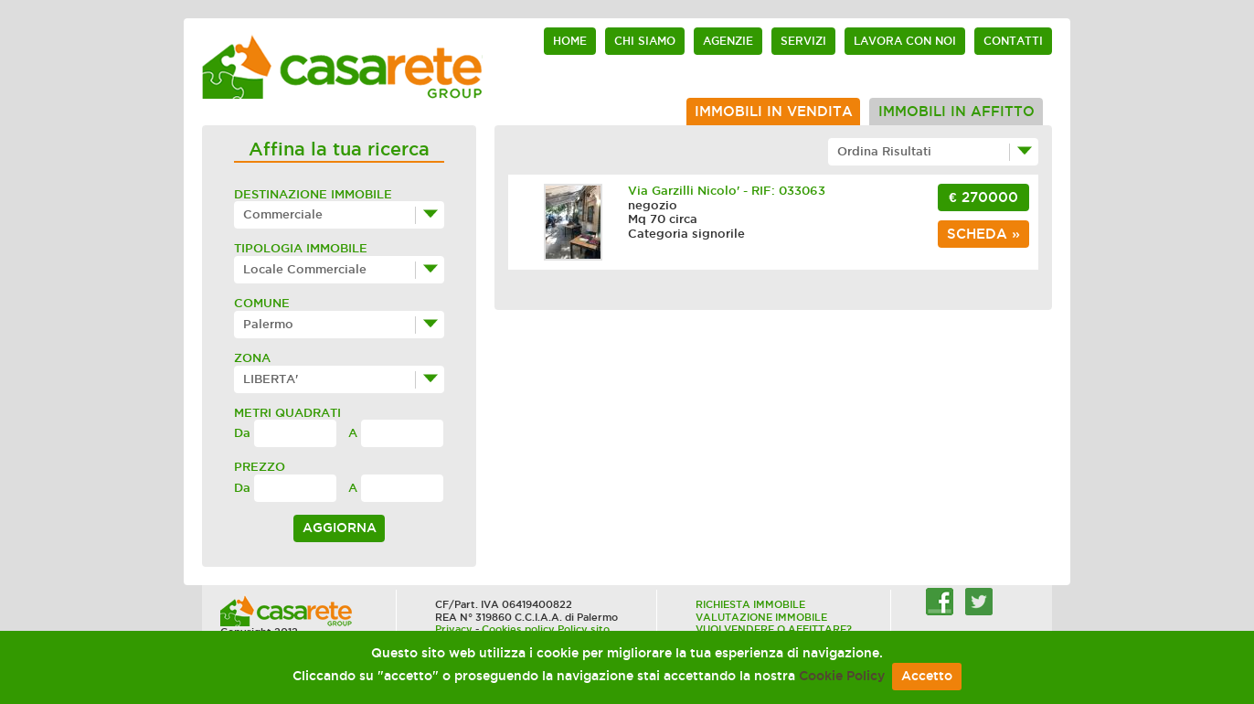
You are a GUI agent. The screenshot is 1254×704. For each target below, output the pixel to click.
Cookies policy (518, 629)
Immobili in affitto (956, 111)
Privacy (454, 629)
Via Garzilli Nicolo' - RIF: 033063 (726, 191)
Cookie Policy (842, 676)
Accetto (926, 676)
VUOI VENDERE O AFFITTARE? (774, 629)
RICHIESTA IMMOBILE (750, 604)
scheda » (983, 234)
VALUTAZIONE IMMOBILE (761, 617)
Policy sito (584, 629)
